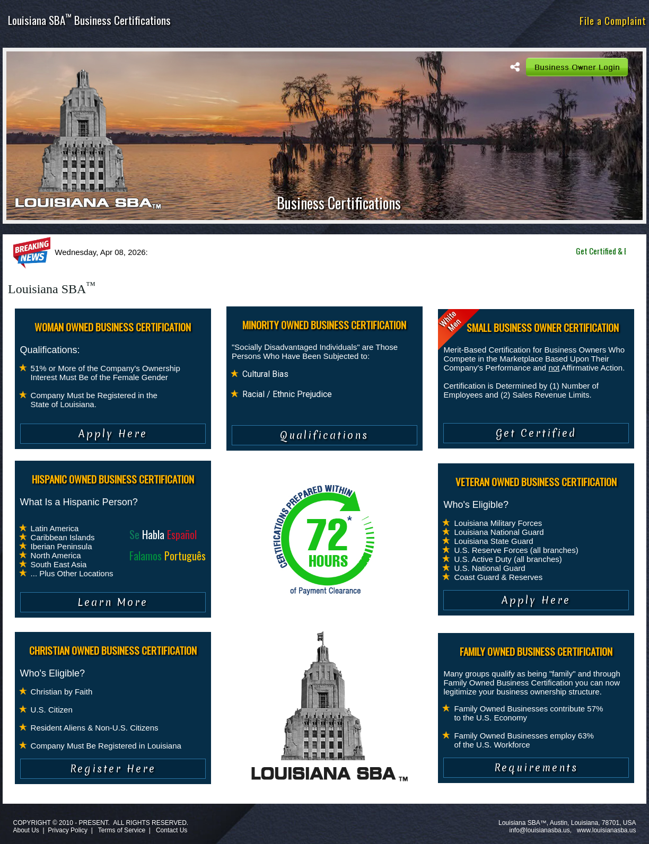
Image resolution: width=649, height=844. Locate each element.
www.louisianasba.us (606, 830)
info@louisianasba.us (540, 830)
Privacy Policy (67, 830)
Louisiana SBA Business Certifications (89, 20)
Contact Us (171, 830)
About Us (26, 830)
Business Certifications (339, 203)
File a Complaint (613, 20)
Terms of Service (121, 830)
